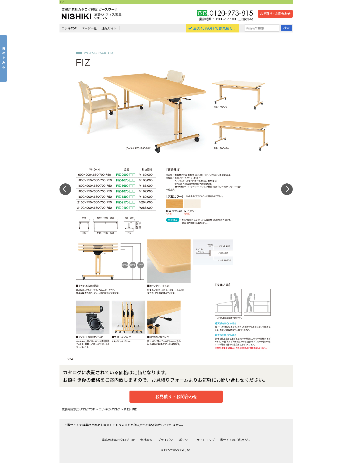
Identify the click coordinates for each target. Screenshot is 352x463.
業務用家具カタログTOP (78, 409)
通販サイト (109, 28)
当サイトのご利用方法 (235, 440)
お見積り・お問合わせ (275, 13)
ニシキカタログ (109, 409)
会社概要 (146, 440)
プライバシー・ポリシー (174, 440)
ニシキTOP (69, 28)
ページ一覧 (89, 28)
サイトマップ (205, 440)
